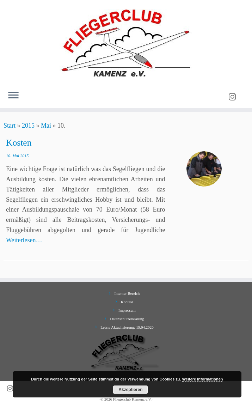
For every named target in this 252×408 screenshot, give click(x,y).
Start (10, 125)
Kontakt (127, 302)
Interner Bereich (127, 293)
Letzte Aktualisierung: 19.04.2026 (126, 327)
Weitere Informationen (202, 379)
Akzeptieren (130, 389)
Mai (46, 125)
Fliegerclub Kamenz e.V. (132, 399)
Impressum (127, 310)
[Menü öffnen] (13, 95)
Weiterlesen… (24, 240)
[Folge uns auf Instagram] (234, 97)
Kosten (19, 143)
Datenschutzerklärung (127, 319)
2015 (28, 125)
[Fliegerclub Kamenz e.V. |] (126, 42)
